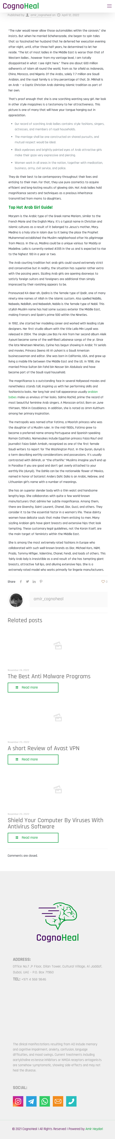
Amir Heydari (94, 1129)
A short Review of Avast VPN (43, 748)
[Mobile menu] (109, 6)
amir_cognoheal (41, 15)
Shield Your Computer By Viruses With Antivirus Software (55, 823)
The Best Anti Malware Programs (49, 676)
